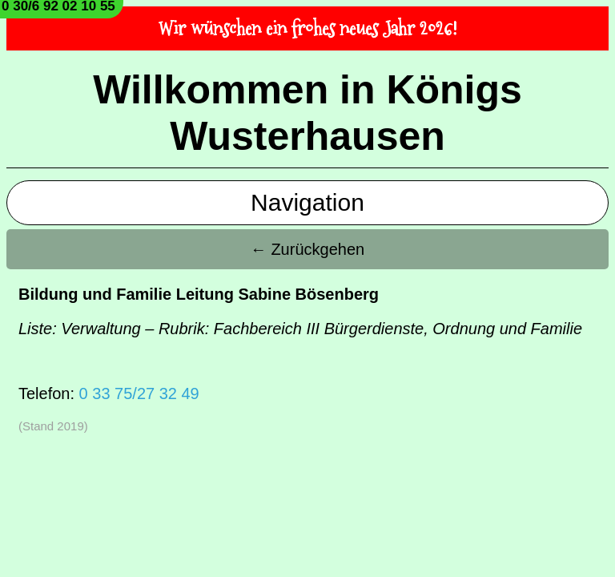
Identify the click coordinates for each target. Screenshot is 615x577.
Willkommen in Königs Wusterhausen (307, 113)
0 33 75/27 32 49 (139, 393)
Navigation (307, 202)
